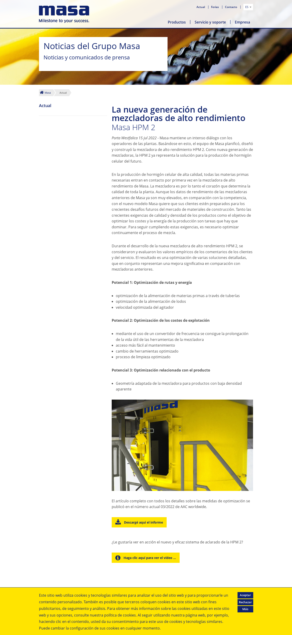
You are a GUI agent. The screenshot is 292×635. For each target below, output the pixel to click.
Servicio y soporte (210, 22)
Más (245, 609)
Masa (48, 92)
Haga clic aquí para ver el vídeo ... (149, 558)
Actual (201, 7)
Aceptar (245, 595)
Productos (177, 22)
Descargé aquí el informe (143, 522)
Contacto (231, 7)
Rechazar (245, 602)
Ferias (215, 7)
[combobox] (248, 7)
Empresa (242, 22)
